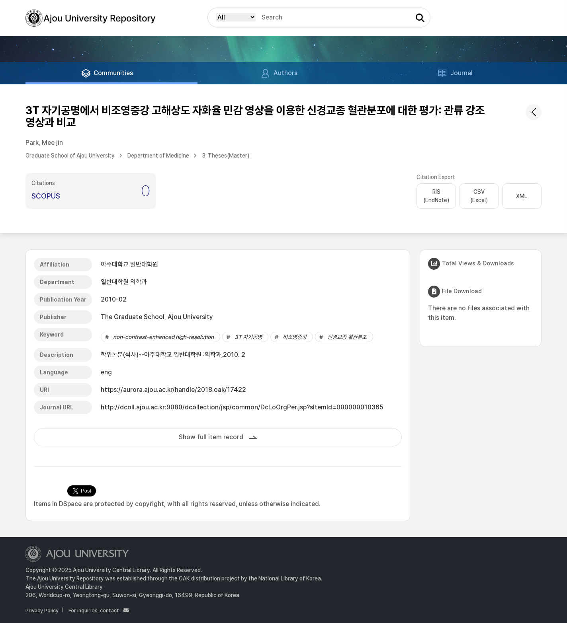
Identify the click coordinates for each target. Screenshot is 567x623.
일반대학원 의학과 (124, 282)
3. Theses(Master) (225, 155)
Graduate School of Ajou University (70, 155)
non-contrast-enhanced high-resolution (163, 337)
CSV (479, 196)
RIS (436, 196)
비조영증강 (295, 337)
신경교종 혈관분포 (347, 337)
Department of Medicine (158, 155)
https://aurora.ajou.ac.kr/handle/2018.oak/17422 (173, 389)
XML (521, 196)
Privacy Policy (42, 610)
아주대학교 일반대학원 (129, 264)
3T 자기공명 (248, 337)
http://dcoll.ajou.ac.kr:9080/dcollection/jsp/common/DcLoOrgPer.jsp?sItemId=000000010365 (242, 407)
